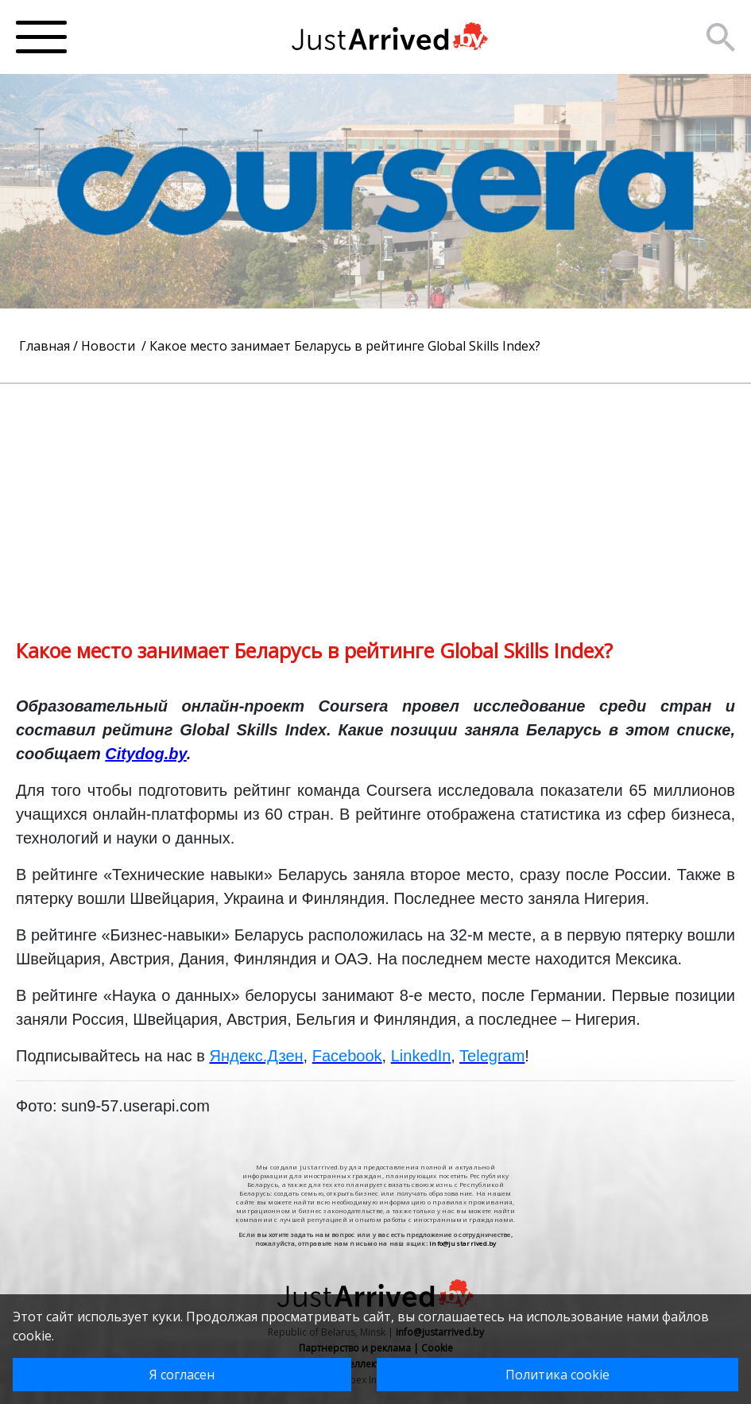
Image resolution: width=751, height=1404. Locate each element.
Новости (109, 346)
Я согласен (182, 1374)
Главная (44, 346)
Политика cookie (557, 1374)
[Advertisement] (375, 495)
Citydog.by (146, 753)
